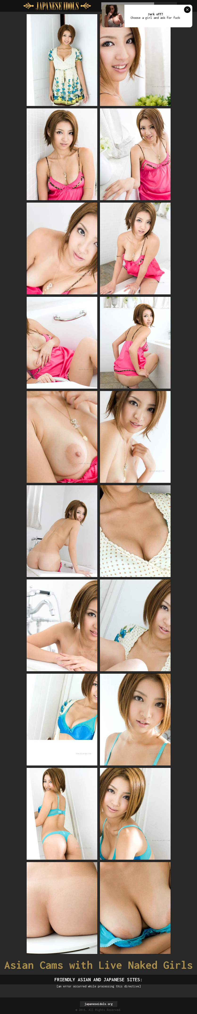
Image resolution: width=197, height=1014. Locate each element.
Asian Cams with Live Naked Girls (98, 965)
